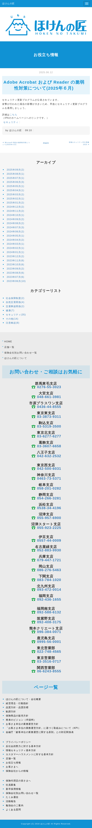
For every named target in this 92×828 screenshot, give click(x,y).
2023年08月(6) (15, 273)
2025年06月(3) (15, 182)
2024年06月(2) (15, 231)
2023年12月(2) (15, 256)
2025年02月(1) (15, 198)
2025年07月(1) (15, 178)
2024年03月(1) (15, 244)
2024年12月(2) (15, 207)
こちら (13, 114)
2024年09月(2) (15, 219)
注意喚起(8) (12, 323)
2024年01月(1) (15, 252)
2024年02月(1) (15, 248)
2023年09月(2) (15, 268)
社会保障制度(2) (15, 298)
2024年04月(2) (15, 240)
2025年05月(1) (15, 186)
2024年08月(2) (15, 223)
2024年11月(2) (15, 211)
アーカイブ (46, 162)
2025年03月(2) (15, 194)
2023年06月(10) (16, 281)
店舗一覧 (9, 347)
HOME (8, 341)
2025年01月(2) (15, 202)
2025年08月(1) (15, 174)
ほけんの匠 (8, 3)
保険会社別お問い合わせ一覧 (20, 353)
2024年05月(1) (15, 236)
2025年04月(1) (15, 190)
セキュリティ (10, 122)
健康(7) (10, 310)
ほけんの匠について (15, 358)
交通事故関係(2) (15, 306)
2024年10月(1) (15, 215)
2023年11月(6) (15, 260)
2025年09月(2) (15, 170)
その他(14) (12, 319)
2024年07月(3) (15, 227)
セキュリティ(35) (16, 314)
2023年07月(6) (15, 277)
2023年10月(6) (15, 264)
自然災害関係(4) (15, 302)
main (46, 143)
